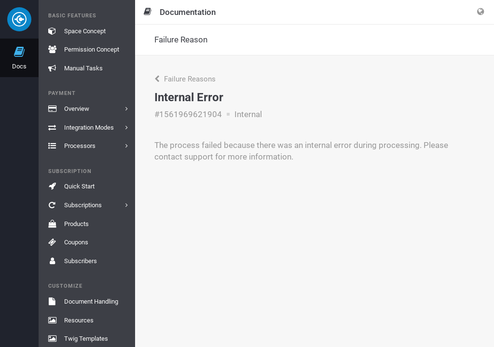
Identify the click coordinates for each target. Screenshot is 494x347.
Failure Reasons (185, 79)
